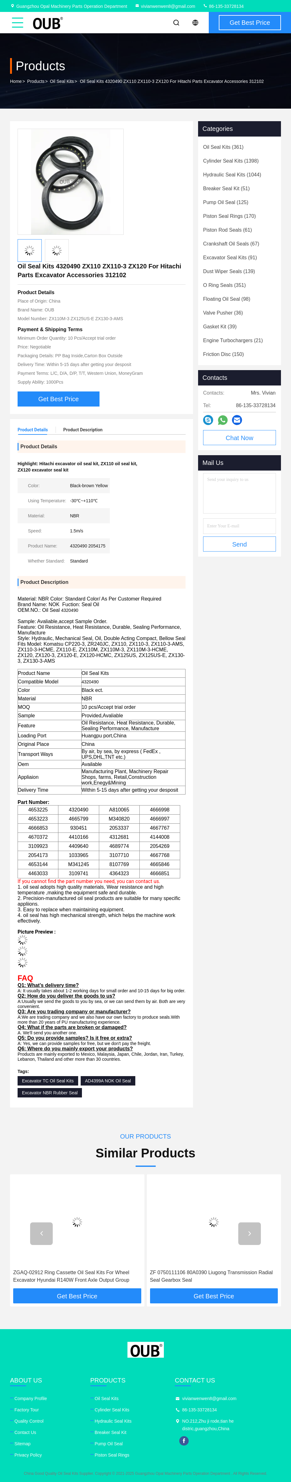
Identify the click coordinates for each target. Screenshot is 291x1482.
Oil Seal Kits (62, 81)
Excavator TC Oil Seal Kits (48, 1080)
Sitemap (22, 1443)
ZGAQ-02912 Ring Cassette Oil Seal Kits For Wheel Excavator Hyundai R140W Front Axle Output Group (71, 1276)
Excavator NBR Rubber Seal (50, 1092)
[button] (41, 1233)
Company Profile (30, 1398)
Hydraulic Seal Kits (113, 1421)
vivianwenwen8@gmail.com (165, 6)
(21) (233, 340)
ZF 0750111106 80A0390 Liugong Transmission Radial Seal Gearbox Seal (211, 1276)
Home (16, 81)
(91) (230, 257)
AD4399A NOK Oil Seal (108, 1080)
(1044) (232, 174)
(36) (223, 312)
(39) (220, 326)
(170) (229, 216)
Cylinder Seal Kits (112, 1409)
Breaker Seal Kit (111, 1432)
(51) (226, 188)
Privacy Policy (28, 1455)
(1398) (231, 161)
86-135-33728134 (223, 6)
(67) (231, 243)
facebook (184, 1441)
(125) (225, 202)
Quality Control (29, 1421)
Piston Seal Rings (112, 1455)
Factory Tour (26, 1409)
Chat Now (239, 437)
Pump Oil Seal (109, 1443)
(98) (226, 299)
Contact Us (25, 1432)
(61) (227, 230)
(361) (223, 147)
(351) (224, 285)
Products (36, 81)
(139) (229, 271)
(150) (223, 354)
